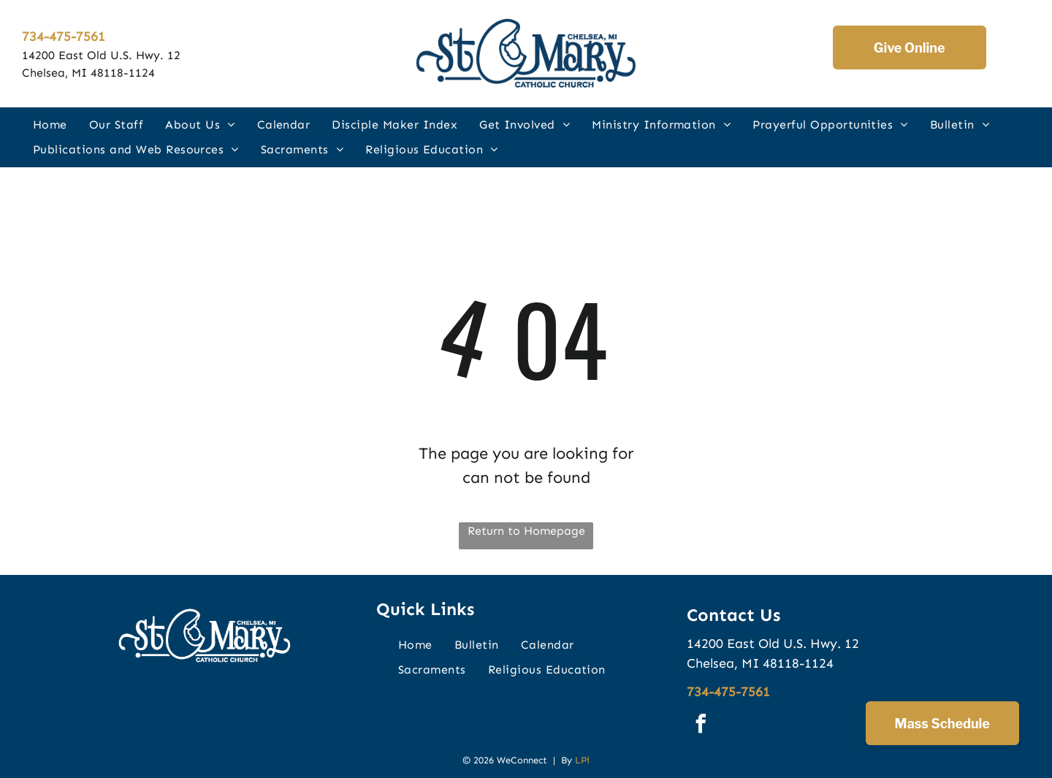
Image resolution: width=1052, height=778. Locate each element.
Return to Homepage (526, 531)
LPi (582, 760)
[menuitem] (50, 124)
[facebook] (701, 725)
